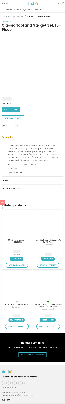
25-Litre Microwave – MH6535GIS (17, 241)
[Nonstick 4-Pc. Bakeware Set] (17, 286)
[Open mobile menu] (5, 3)
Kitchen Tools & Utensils (38, 16)
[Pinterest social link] (16, 383)
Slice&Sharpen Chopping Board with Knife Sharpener (48, 305)
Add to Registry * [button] (17, 326)
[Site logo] (32, 3)
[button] (16, 259)
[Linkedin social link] (15, 126)
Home (4, 16)
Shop (12, 16)
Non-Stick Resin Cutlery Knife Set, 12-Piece (48, 241)
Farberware (48, 245)
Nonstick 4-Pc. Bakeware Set (17, 304)
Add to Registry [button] (13, 118)
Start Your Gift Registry (32, 355)
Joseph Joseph (48, 309)
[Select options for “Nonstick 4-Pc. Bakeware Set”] (16, 320)
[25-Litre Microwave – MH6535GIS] (17, 224)
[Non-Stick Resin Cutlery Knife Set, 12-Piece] (48, 224)
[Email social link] (13, 126)
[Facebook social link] (9, 126)
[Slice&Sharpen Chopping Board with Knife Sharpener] (48, 286)
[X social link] (11, 126)
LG (17, 245)
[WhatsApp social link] (17, 126)
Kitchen (20, 16)
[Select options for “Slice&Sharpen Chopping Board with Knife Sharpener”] (48, 320)
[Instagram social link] (10, 383)
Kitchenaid (6, 21)
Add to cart (10, 109)
